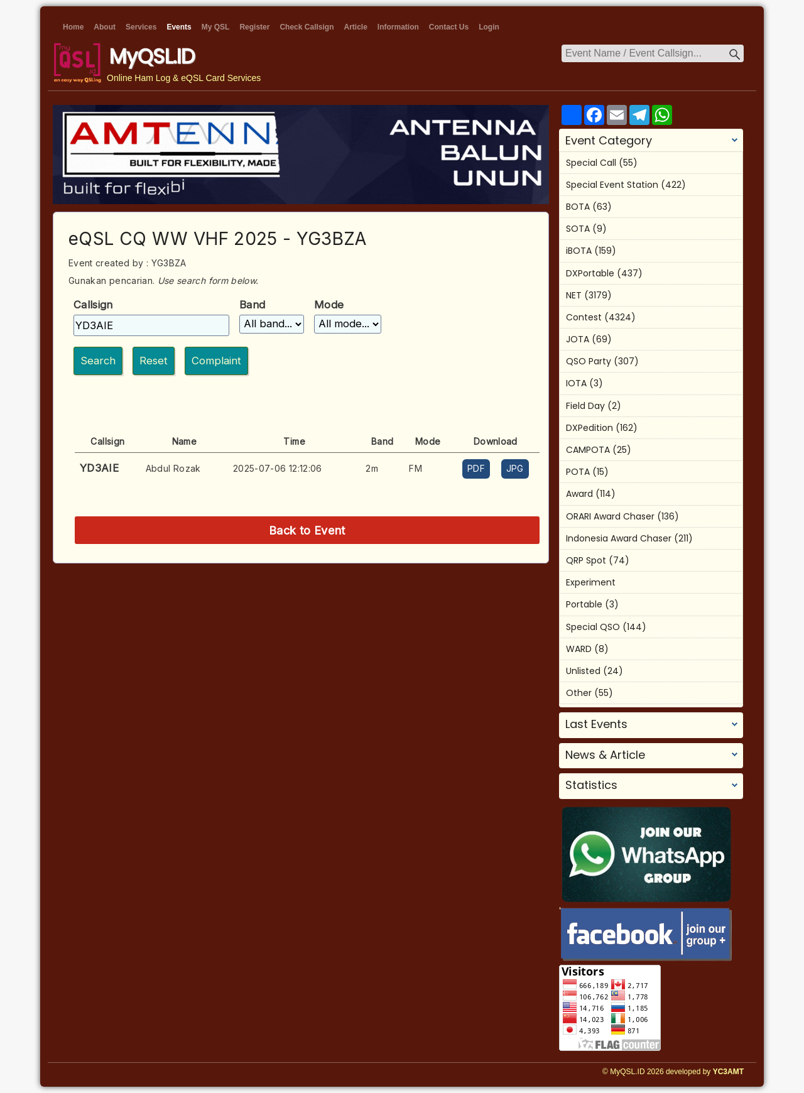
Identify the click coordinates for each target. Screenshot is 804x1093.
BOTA (578, 206)
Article (355, 27)
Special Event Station (612, 184)
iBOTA (579, 250)
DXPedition (589, 427)
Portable (584, 604)
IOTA (576, 383)
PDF (476, 468)
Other (579, 693)
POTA (578, 471)
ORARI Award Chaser (610, 516)
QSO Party (588, 361)
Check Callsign (307, 27)
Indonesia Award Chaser (618, 538)
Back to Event (307, 530)
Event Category (608, 141)
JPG (515, 468)
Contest (584, 317)
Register (254, 27)
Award (579, 493)
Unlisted (583, 671)
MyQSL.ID (152, 56)
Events (178, 27)
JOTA (577, 339)
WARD (579, 649)
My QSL (216, 27)
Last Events (596, 724)
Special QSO (593, 627)
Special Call (591, 162)
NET (574, 295)
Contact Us (449, 27)
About (105, 27)
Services (141, 27)
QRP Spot (586, 560)
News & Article (605, 755)
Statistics (591, 785)
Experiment (591, 582)
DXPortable (590, 273)
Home (73, 27)
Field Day (585, 406)
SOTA (578, 228)
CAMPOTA (588, 449)
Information (398, 27)
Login (489, 27)
